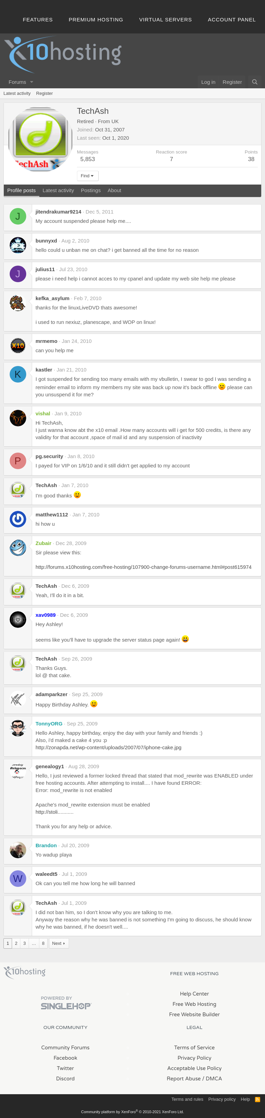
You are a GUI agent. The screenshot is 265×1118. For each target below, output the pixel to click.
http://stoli (47, 812)
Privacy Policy (194, 1058)
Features (38, 19)
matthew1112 (52, 514)
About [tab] (114, 190)
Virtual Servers (165, 19)
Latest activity (17, 93)
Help (245, 1099)
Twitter (65, 1068)
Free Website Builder (194, 1014)
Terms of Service (194, 1048)
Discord (65, 1079)
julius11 (45, 269)
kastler (44, 370)
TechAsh (46, 485)
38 (251, 159)
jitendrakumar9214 (58, 212)
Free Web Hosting (194, 1004)
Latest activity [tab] (58, 190)
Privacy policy (222, 1099)
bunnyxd (46, 241)
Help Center (194, 994)
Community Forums (65, 1048)
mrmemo (46, 341)
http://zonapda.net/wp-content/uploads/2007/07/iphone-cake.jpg (108, 747)
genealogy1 (50, 766)
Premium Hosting (96, 19)
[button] (32, 82)
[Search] (255, 82)
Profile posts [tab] (21, 190)
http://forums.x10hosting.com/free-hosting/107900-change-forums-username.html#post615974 (144, 567)
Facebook (65, 1058)
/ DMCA (212, 1079)
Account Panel (232, 19)
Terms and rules (187, 1099)
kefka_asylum (52, 298)
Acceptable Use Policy (194, 1068)
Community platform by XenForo (132, 1112)
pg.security (49, 456)
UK (115, 121)
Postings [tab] (91, 190)
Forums (17, 82)
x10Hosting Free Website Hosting (24, 973)
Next (56, 943)
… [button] (34, 943)
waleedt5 (46, 874)
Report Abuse (184, 1079)
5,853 (87, 159)
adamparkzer (52, 694)
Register (44, 93)
